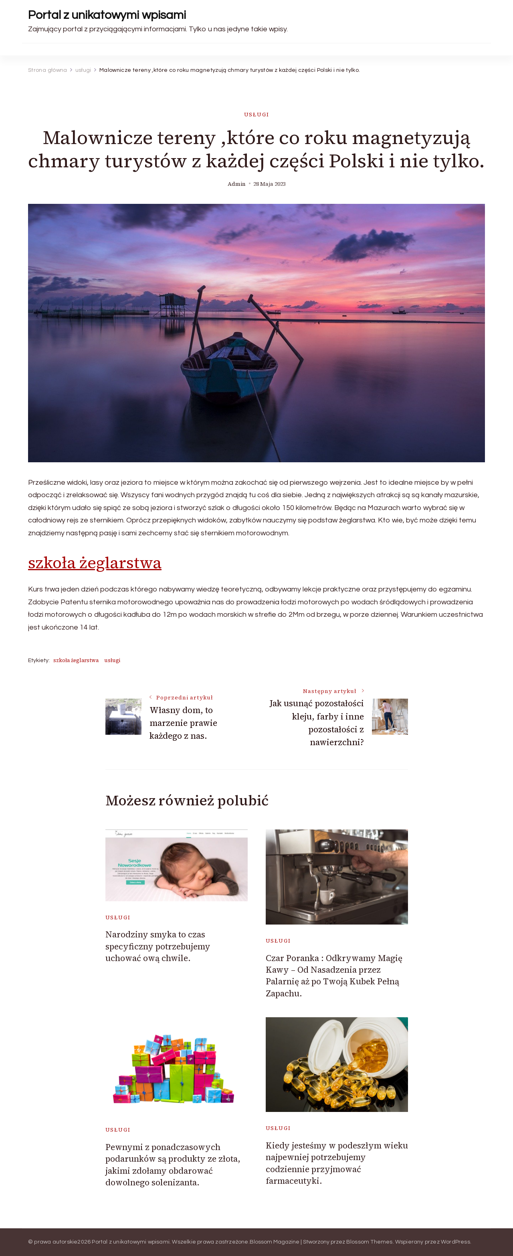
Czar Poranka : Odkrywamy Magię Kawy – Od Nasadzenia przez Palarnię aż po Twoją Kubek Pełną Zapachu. (334, 975)
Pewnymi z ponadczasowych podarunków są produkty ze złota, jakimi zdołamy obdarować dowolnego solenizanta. (172, 1164)
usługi (256, 114)
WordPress (455, 1242)
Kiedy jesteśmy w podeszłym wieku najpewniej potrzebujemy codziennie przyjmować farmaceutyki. (337, 1163)
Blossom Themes (369, 1242)
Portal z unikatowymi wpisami (107, 15)
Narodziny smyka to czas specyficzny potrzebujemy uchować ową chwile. (157, 946)
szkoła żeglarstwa (95, 562)
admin (237, 184)
